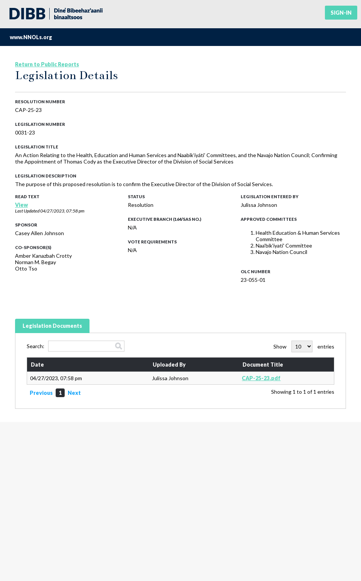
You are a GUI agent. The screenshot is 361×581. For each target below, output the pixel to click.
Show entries (303, 346)
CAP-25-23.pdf (261, 378)
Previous (41, 393)
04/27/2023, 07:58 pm (62, 211)
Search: (75, 346)
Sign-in (341, 12)
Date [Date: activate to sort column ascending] (37, 364)
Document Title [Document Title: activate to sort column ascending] (263, 364)
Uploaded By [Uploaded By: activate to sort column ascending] (169, 364)
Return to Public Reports (47, 64)
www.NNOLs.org (31, 37)
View (21, 205)
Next (74, 393)
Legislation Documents (52, 326)
